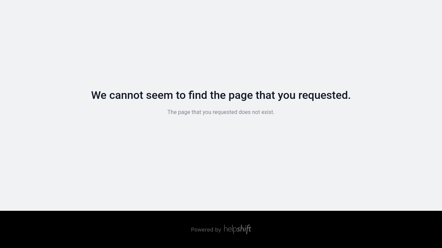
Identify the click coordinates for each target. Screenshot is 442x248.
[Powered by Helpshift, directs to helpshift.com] (221, 229)
